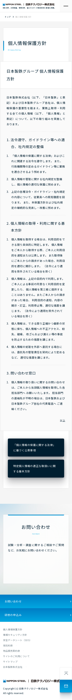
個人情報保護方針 (12, 629)
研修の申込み (13, 615)
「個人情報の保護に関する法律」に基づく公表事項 (34, 447)
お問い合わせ (13, 601)
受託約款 (8, 645)
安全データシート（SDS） (17, 640)
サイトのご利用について (16, 656)
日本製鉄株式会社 (12, 666)
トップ (8, 16)
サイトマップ (10, 661)
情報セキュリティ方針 (15, 634)
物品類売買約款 (11, 650)
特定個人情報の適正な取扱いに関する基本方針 (34, 468)
